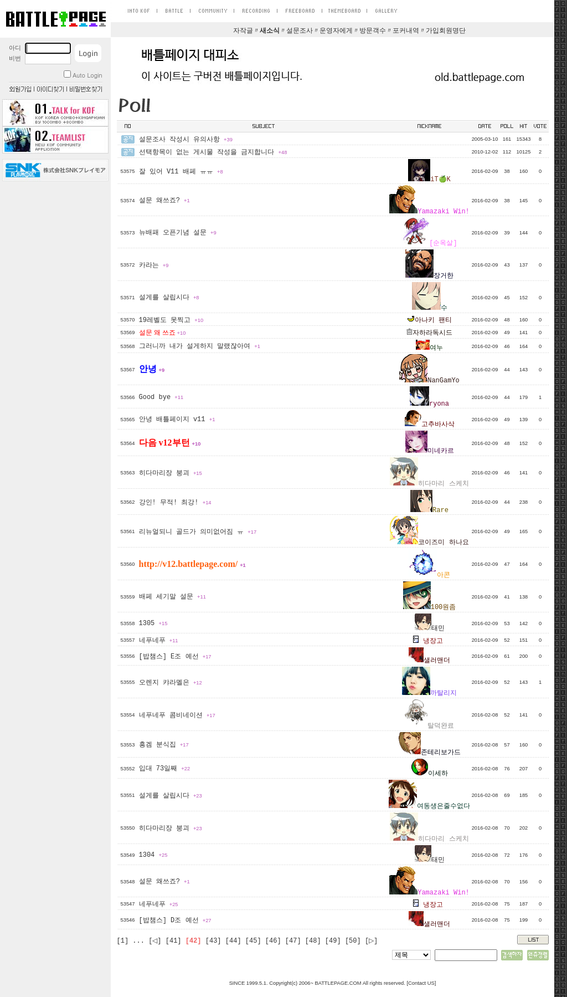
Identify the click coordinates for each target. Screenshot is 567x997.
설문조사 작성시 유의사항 (186, 140)
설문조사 (299, 31)
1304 (153, 855)
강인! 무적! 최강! (175, 503)
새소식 (270, 31)
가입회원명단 (446, 31)
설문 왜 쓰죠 (162, 332)
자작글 (243, 31)
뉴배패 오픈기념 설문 (178, 233)
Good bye (161, 397)
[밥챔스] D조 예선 (175, 920)
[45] (253, 941)
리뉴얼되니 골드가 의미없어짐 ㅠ (198, 532)
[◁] (154, 941)
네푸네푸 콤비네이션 (177, 715)
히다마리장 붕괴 (170, 473)
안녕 (152, 369)
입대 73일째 (164, 769)
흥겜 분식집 (164, 745)
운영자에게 (336, 31)
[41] (174, 941)
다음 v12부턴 (170, 442)
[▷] (371, 941)
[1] (123, 941)
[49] (333, 941)
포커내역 (406, 31)
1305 (153, 623)
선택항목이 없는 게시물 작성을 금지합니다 (213, 152)
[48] (313, 941)
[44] (233, 941)
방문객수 (372, 31)
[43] (213, 941)
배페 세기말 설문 (172, 597)
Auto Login (83, 75)
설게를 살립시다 (169, 297)
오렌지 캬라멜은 (170, 683)
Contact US (421, 983)
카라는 (154, 265)
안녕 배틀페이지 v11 (177, 419)
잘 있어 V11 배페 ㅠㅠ (181, 172)
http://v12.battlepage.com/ (192, 564)
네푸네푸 (158, 641)
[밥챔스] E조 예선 (175, 657)
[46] (273, 941)
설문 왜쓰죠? (164, 200)
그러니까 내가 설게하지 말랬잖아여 (199, 346)
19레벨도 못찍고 (171, 320)
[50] (353, 941)
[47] (293, 941)
